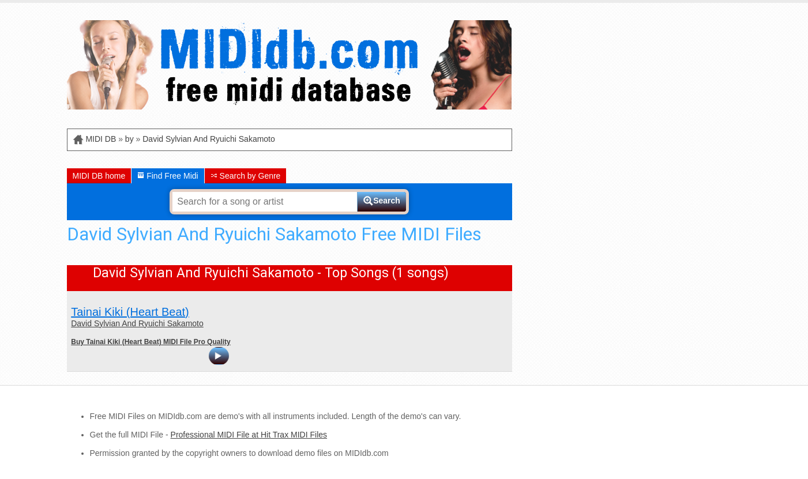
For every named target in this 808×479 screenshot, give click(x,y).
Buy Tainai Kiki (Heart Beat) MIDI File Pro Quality (151, 342)
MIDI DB (100, 139)
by (129, 139)
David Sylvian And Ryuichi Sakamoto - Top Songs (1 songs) (271, 273)
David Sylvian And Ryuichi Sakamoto (208, 139)
